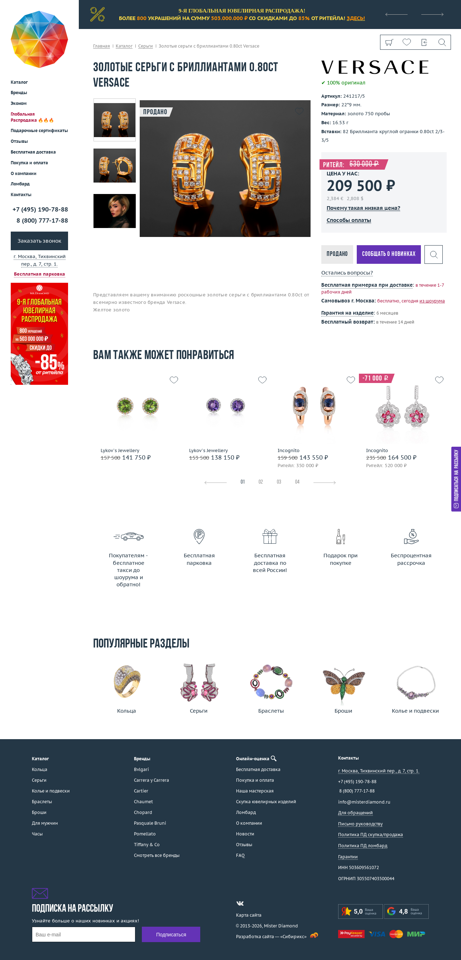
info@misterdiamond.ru (364, 802)
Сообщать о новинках (389, 254)
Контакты (21, 142)
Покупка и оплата (29, 110)
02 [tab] (261, 482)
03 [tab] (279, 482)
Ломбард (20, 132)
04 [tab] (297, 482)
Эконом (19, 51)
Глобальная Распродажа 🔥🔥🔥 (32, 65)
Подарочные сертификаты (39, 78)
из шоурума (432, 301)
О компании (24, 121)
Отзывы (19, 89)
